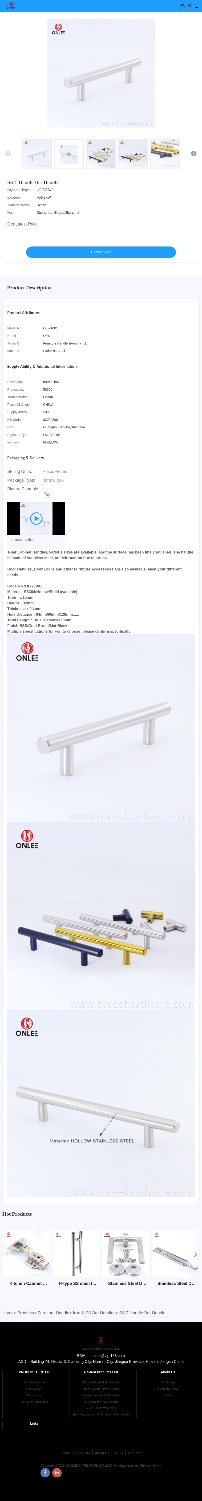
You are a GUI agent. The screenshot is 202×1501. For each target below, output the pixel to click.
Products (25, 1313)
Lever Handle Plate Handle (101, 1401)
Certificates (168, 1382)
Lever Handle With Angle (101, 1408)
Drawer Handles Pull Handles (101, 1395)
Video (168, 1395)
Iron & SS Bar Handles (94, 1313)
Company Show (168, 1389)
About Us (102, 1453)
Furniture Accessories (93, 569)
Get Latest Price (22, 224)
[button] (194, 154)
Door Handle (34, 1389)
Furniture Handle (53, 1313)
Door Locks (44, 569)
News (118, 1453)
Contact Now (101, 252)
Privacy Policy (151, 1465)
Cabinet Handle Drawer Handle (101, 1389)
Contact (134, 1453)
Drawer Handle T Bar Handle (101, 1382)
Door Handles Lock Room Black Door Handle (101, 1414)
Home (8, 1313)
